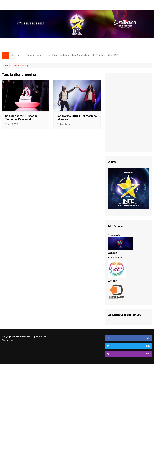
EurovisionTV (114, 235)
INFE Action (99, 55)
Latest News (16, 55)
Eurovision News (34, 55)
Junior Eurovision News (57, 55)
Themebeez (7, 340)
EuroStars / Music (81, 55)
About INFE (113, 55)
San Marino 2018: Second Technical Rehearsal (21, 117)
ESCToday (112, 281)
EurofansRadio (115, 257)
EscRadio (112, 252)
